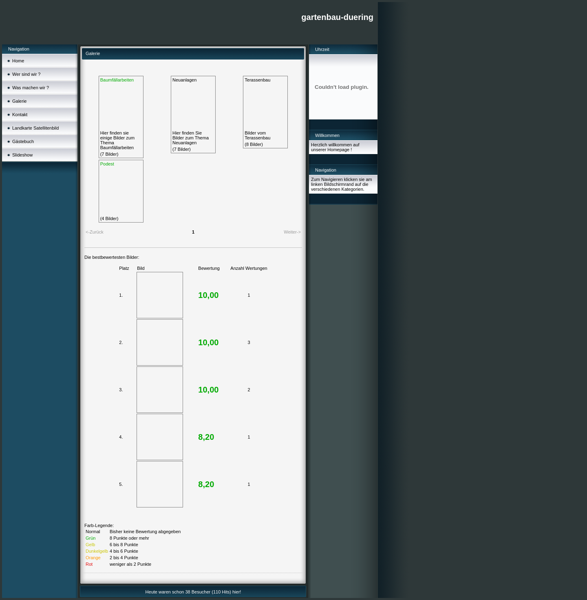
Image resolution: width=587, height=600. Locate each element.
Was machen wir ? (30, 87)
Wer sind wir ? (26, 74)
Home (18, 60)
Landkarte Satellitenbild (35, 128)
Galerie (19, 101)
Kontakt (19, 114)
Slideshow (22, 154)
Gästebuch (23, 141)
